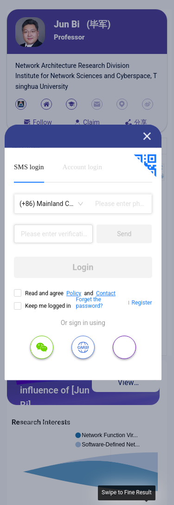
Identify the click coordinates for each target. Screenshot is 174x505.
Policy (73, 293)
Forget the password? (89, 302)
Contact (106, 293)
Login (82, 267)
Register (142, 302)
